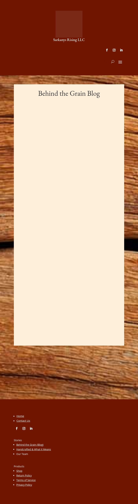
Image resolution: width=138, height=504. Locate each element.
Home (20, 416)
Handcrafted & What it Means (33, 449)
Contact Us (23, 420)
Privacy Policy (24, 484)
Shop (19, 470)
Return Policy (24, 475)
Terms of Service (26, 480)
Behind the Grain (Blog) (29, 444)
